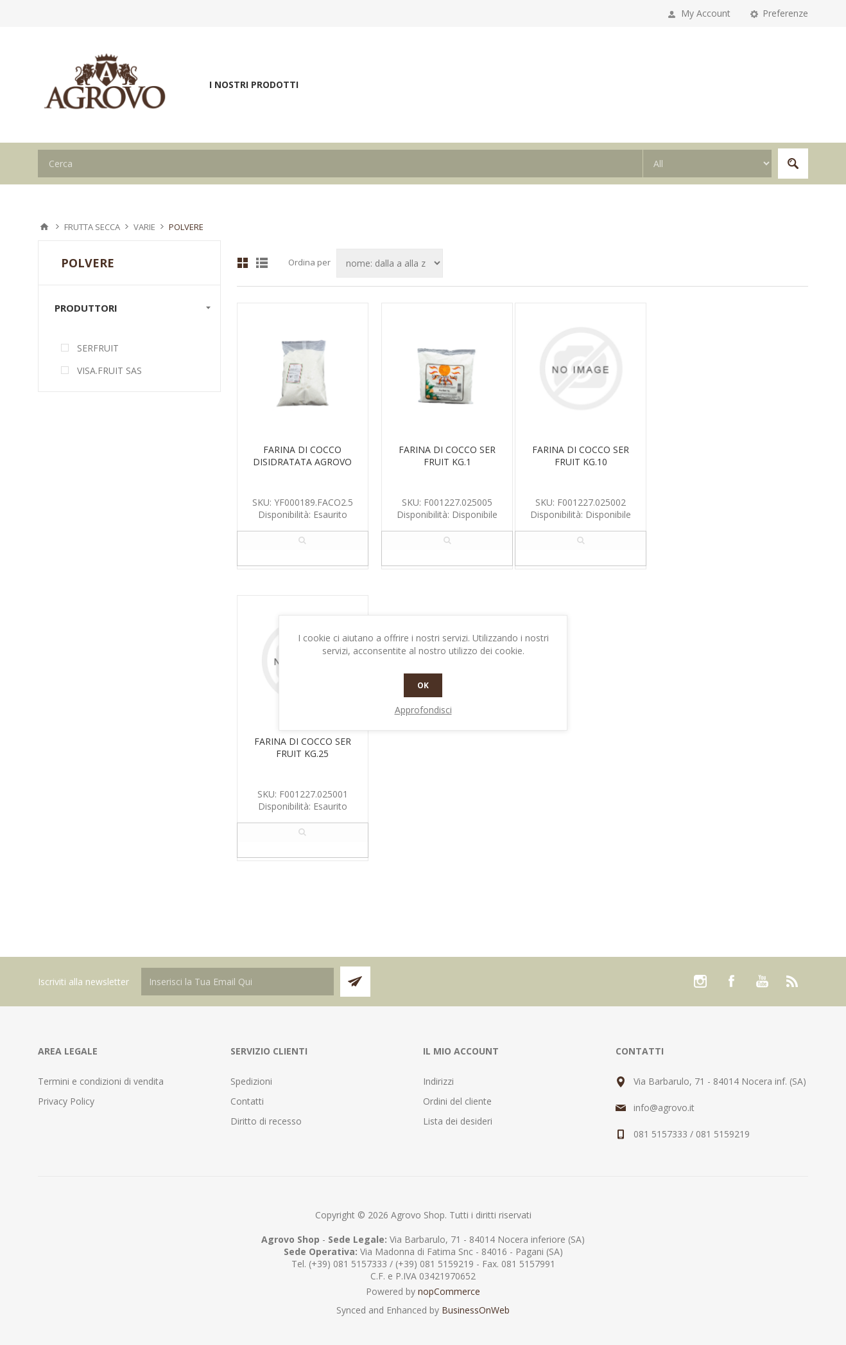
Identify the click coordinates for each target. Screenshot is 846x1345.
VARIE (144, 227)
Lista (262, 263)
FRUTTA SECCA (92, 227)
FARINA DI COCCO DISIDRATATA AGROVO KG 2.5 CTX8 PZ (302, 461)
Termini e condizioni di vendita (101, 1081)
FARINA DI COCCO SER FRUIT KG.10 (580, 455)
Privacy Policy (66, 1101)
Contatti (247, 1101)
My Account (705, 13)
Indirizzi (438, 1081)
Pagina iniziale (44, 227)
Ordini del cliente (457, 1101)
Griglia (242, 263)
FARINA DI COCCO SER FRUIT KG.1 (447, 455)
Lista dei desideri (457, 1121)
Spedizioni (251, 1081)
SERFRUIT (98, 348)
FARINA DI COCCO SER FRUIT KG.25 (302, 747)
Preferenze (785, 13)
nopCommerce (449, 1291)
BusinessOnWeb (476, 1310)
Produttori (86, 307)
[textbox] (340, 163)
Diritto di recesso (266, 1121)
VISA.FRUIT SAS (109, 370)
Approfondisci (423, 710)
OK (423, 685)
